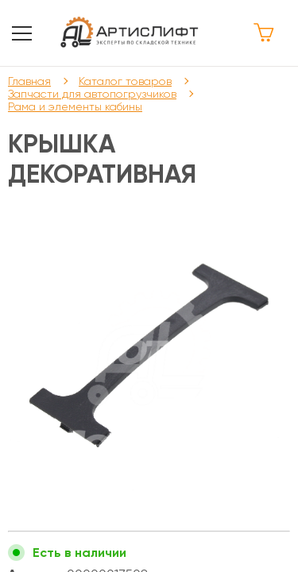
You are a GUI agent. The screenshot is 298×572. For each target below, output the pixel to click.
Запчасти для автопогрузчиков (92, 93)
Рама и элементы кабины (75, 106)
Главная (29, 81)
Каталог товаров (125, 81)
